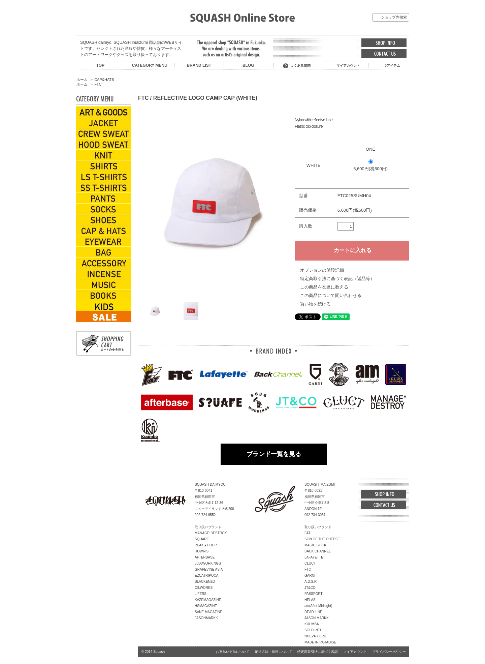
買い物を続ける (315, 303)
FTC (97, 84)
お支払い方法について (233, 652)
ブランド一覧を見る (274, 454)
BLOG (248, 65)
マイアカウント (348, 65)
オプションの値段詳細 (322, 270)
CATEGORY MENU (149, 65)
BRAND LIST (199, 65)
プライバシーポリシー (389, 652)
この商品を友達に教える (324, 287)
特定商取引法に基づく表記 (317, 652)
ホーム (82, 80)
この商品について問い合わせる (330, 295)
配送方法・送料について (273, 652)
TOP (100, 65)
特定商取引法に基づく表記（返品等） (337, 278)
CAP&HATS (104, 80)
